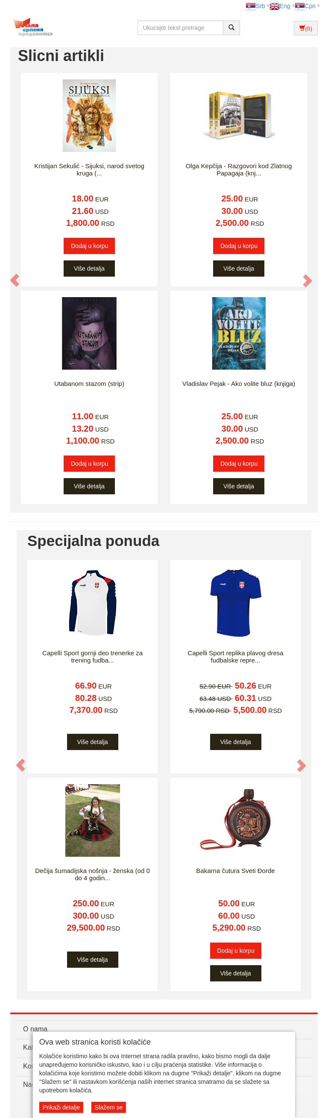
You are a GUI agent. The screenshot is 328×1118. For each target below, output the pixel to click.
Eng (279, 6)
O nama (35, 1029)
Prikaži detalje (61, 1107)
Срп (305, 6)
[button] (15, 280)
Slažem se (109, 1107)
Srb (255, 6)
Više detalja (89, 268)
